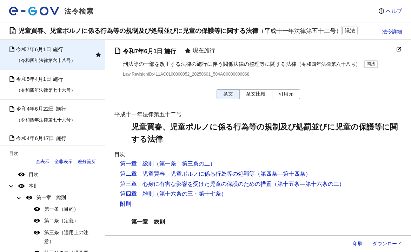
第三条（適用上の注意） (66, 237)
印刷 (358, 243)
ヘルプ (394, 11)
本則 (34, 186)
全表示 (42, 161)
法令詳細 (392, 31)
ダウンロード (387, 243)
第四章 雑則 (137, 194)
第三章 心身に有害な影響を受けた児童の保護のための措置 (196, 184)
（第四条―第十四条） (283, 174)
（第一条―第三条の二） (185, 164)
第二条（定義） (61, 220)
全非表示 (63, 161)
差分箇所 (87, 161)
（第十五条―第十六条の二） (308, 184)
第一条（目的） (61, 209)
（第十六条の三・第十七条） (190, 194)
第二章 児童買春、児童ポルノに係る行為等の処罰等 (187, 174)
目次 (34, 174)
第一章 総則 (51, 197)
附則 (125, 204)
